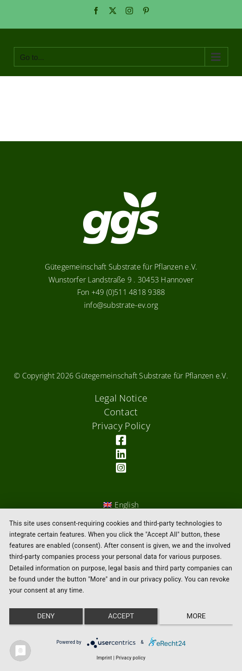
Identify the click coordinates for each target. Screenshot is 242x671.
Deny (45, 616)
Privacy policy (130, 657)
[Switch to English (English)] (121, 505)
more (196, 616)
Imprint (104, 657)
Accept (121, 616)
